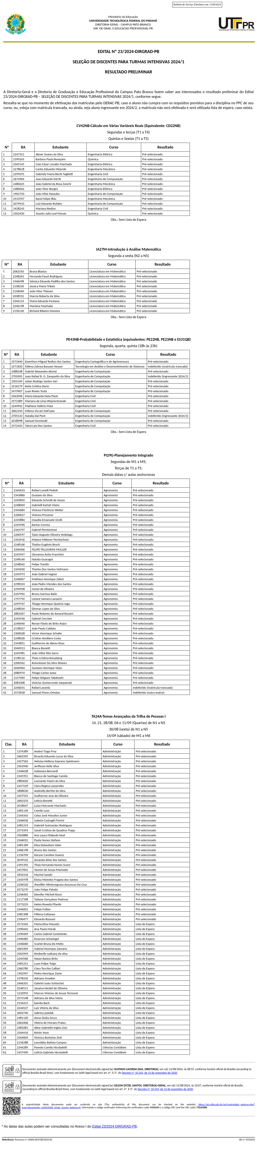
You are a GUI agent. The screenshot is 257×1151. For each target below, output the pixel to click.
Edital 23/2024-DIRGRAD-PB (114, 1126)
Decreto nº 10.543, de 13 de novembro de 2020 (149, 1073)
